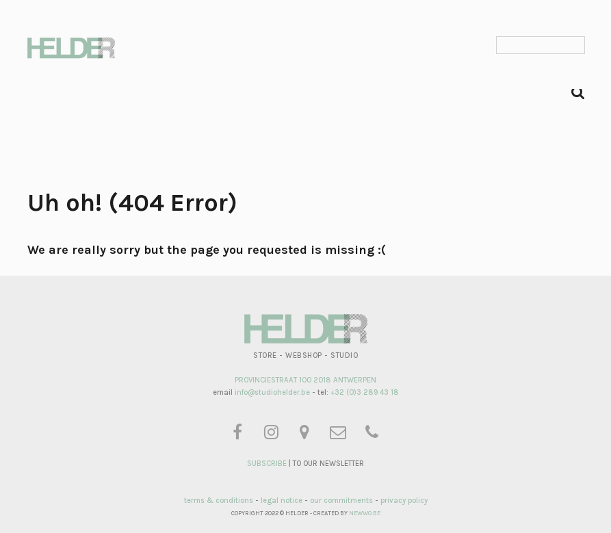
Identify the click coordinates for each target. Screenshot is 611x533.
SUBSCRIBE (267, 463)
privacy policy (404, 500)
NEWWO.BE (364, 513)
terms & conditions (218, 500)
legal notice (281, 500)
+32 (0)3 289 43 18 (364, 392)
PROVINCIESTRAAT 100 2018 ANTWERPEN (305, 380)
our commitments (341, 500)
